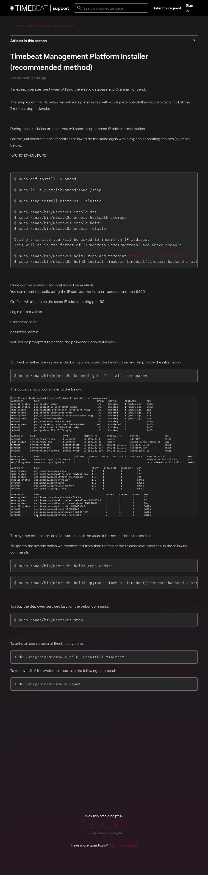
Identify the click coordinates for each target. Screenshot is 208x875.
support (61, 8)
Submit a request (167, 8)
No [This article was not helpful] (116, 824)
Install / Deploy (38, 26)
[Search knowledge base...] (111, 8)
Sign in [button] (189, 8)
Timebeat (17, 26)
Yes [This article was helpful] (92, 824)
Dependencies (64, 26)
